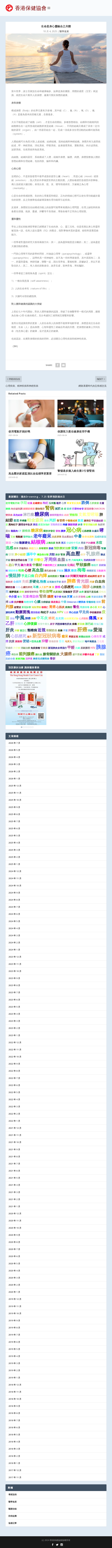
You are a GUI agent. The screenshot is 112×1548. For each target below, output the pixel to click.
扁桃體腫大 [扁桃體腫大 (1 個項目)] (53, 576)
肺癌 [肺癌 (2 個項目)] (28, 618)
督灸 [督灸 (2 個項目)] (61, 641)
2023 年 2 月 (14, 1028)
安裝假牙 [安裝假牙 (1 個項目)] (67, 591)
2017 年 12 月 (14, 1470)
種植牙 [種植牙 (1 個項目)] (94, 565)
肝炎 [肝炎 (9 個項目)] (10, 630)
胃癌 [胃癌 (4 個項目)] (52, 606)
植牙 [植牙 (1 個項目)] (58, 503)
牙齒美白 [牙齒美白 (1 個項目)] (23, 548)
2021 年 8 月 (14, 1156)
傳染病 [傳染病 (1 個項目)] (14, 654)
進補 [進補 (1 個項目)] (17, 587)
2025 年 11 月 (14, 792)
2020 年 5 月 (14, 1263)
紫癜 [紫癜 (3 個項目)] (74, 548)
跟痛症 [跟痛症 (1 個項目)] (68, 607)
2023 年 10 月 (14, 971)
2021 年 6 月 (14, 1170)
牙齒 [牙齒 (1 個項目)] (8, 560)
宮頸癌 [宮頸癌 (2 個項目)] (19, 624)
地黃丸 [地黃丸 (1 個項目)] (68, 641)
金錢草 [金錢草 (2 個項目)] (17, 582)
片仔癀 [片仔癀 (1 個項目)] (16, 647)
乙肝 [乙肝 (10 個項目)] (10, 623)
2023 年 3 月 (14, 1021)
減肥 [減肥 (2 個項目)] (57, 508)
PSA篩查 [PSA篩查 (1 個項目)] (90, 542)
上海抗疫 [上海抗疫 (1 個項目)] (50, 542)
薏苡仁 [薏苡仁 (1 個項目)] (23, 630)
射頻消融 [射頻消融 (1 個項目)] (20, 658)
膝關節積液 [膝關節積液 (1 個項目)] (29, 508)
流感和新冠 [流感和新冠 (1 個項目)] (100, 536)
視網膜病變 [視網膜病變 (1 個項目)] (89, 560)
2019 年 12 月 (14, 1299)
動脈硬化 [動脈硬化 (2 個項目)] (24, 543)
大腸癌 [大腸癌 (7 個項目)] (66, 653)
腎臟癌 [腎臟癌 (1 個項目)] (9, 647)
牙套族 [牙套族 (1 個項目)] (59, 570)
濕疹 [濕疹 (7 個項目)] (86, 586)
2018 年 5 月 (14, 1434)
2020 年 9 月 (14, 1235)
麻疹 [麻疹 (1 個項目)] (57, 554)
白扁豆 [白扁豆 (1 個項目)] (95, 530)
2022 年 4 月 (14, 1099)
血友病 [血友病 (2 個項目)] (59, 618)
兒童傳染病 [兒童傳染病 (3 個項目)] (31, 596)
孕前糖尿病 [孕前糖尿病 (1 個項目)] (95, 612)
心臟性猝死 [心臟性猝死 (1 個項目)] (26, 587)
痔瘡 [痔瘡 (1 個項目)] (65, 524)
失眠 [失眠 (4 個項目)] (25, 581)
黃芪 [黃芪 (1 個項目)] (100, 607)
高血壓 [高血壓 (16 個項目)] (73, 553)
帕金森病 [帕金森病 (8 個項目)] (35, 520)
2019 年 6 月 (14, 1342)
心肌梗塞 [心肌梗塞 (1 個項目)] (86, 530)
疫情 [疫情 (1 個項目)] (21, 591)
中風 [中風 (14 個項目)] (19, 617)
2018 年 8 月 (14, 1413)
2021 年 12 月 (14, 1128)
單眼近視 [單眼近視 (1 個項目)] (73, 636)
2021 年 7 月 (14, 1163)
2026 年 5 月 (14, 750)
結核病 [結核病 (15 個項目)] (38, 542)
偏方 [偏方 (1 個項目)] (29, 636)
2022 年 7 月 (14, 1078)
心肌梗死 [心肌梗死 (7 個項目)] (18, 636)
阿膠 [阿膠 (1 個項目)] (92, 581)
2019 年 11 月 (14, 1306)
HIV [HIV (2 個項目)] (92, 648)
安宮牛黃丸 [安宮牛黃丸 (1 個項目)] (43, 624)
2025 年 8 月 (14, 814)
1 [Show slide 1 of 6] (21, 727)
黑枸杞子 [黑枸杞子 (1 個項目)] (13, 524)
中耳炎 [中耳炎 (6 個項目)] (42, 617)
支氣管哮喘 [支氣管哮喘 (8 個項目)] (88, 514)
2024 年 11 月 (14, 878)
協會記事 (12, 1523)
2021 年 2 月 (14, 1199)
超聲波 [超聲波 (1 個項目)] (17, 607)
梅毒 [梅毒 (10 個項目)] (81, 570)
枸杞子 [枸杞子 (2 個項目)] (45, 612)
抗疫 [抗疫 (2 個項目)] (11, 641)
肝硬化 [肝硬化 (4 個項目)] (34, 581)
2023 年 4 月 (14, 1013)
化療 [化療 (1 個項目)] (66, 612)
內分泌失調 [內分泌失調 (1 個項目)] (16, 508)
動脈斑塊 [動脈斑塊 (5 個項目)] (22, 611)
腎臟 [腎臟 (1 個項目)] (62, 576)
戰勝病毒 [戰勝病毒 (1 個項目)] (84, 607)
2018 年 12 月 (14, 1384)
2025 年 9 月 (14, 807)
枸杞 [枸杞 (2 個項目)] (45, 503)
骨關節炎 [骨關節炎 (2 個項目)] (51, 630)
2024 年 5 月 (14, 921)
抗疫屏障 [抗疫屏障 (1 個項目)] (56, 536)
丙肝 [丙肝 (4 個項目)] (52, 520)
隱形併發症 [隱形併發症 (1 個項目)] (49, 530)
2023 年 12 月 (14, 956)
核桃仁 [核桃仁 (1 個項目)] (44, 607)
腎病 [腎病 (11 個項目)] (49, 508)
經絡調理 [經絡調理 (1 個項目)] (92, 576)
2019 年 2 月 (14, 1370)
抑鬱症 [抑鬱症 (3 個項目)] (38, 560)
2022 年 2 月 (14, 1113)
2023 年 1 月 (14, 1035)
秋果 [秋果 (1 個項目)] (58, 542)
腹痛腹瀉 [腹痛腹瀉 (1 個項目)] (61, 565)
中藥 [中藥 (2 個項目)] (63, 602)
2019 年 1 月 (14, 1377)
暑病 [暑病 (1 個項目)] (46, 520)
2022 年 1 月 (14, 1120)
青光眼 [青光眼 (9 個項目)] (82, 581)
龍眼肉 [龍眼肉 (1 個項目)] (14, 530)
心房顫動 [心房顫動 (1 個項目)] (83, 618)
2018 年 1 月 (14, 1463)
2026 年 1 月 (14, 778)
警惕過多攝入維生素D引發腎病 (75, 470)
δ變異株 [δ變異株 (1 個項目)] (81, 602)
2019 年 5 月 (14, 1349)
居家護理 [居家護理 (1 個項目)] (85, 647)
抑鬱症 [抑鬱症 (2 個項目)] (72, 630)
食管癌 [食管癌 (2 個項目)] (61, 520)
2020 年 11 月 (14, 1220)
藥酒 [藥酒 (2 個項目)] (74, 570)
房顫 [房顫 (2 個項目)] (52, 554)
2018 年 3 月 (14, 1448)
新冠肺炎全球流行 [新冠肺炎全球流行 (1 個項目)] (57, 647)
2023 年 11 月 (14, 964)
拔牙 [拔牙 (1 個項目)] (99, 576)
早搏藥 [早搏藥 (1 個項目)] (23, 520)
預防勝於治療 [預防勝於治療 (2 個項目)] (62, 548)
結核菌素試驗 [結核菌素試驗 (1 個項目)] (71, 618)
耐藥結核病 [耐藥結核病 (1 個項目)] (84, 636)
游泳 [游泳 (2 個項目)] (8, 543)
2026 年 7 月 (14, 743)
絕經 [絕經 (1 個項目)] (66, 515)
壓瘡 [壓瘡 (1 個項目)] (83, 542)
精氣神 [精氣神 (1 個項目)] (77, 587)
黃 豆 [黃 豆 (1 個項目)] (51, 587)
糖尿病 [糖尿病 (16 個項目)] (42, 514)
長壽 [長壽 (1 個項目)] (60, 630)
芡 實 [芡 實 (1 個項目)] (100, 618)
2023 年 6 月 (14, 999)
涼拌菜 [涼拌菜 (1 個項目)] (28, 658)
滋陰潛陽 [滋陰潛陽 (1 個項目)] (36, 607)
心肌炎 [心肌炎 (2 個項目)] (60, 607)
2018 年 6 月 (14, 1427)
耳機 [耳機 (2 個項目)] (35, 587)
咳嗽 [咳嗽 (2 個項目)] (11, 554)
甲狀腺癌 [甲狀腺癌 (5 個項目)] (83, 564)
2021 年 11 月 (14, 1135)
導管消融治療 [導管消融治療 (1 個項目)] (90, 524)
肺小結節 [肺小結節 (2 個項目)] (20, 554)
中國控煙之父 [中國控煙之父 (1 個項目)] (50, 565)
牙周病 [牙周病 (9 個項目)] (50, 559)
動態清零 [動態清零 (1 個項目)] (28, 602)
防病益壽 (12, 1516)
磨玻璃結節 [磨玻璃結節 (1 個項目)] (78, 641)
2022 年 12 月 (14, 1042)
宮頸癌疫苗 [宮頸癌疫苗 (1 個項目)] (56, 524)
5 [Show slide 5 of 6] (30, 727)
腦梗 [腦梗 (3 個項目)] (50, 596)
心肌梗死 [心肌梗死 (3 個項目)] (67, 587)
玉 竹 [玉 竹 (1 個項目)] (68, 560)
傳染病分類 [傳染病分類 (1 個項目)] (43, 554)
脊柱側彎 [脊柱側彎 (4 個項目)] (45, 591)
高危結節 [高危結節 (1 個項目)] (17, 515)
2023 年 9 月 (14, 978)
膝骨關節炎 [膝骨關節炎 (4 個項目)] (51, 654)
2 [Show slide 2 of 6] (23, 727)
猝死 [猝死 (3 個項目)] (51, 618)
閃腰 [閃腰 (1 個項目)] (90, 630)
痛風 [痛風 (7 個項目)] (93, 617)
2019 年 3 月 (14, 1363)
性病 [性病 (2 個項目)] (21, 570)
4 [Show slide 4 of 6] (28, 727)
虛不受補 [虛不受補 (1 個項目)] (77, 654)
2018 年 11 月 (14, 1391)
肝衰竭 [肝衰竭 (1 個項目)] (81, 596)
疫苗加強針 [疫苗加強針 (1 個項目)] (44, 524)
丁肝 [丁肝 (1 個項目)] (97, 654)
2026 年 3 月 (14, 764)
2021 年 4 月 (14, 1185)
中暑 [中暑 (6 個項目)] (78, 536)
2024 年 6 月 (14, 914)
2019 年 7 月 (14, 1334)
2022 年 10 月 (14, 1056)
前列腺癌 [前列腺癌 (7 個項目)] (27, 653)
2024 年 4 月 (14, 928)
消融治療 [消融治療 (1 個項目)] (25, 647)
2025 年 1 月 (14, 864)
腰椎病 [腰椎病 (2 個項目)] (26, 531)
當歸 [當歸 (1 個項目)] (98, 602)
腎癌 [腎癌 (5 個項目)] (43, 596)
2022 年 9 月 (14, 1063)
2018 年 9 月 (14, 1406)
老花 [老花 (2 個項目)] (16, 520)
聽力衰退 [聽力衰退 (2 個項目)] (26, 565)
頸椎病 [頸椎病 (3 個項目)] (32, 630)
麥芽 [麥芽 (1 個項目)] (52, 624)
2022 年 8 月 (14, 1070)
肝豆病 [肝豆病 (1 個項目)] (80, 624)
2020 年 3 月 (14, 1277)
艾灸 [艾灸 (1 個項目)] (12, 536)
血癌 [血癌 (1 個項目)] (81, 591)
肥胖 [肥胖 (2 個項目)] (75, 592)
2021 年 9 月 (14, 1149)
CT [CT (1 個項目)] (19, 530)
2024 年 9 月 (14, 892)
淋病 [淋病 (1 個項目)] (8, 508)
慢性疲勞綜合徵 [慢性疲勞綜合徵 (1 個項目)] (19, 560)
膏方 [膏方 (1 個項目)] (19, 596)
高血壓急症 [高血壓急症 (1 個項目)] (68, 536)
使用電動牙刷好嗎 (19, 431)
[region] (26, 700)
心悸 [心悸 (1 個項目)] (64, 503)
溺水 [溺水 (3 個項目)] (67, 570)
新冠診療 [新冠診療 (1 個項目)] (26, 607)
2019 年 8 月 (14, 1327)
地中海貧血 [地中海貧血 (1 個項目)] (90, 641)
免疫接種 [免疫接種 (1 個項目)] (35, 647)
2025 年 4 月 (14, 842)
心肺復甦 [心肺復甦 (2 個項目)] (96, 587)
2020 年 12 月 (14, 1213)
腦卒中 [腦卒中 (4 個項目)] (31, 554)
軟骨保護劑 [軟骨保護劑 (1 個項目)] (88, 536)
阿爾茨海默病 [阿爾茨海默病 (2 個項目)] (78, 576)
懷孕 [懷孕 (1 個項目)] (16, 548)
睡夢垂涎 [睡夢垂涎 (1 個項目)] (14, 591)
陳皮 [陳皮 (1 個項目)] (103, 554)
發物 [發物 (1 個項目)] (58, 530)
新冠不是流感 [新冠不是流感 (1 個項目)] (91, 591)
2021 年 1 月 (14, 1206)
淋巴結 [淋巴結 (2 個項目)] (89, 624)
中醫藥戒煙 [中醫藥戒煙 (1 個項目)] (71, 520)
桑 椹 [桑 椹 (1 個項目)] (63, 508)
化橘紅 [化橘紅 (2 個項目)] (71, 565)
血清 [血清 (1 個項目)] (75, 596)
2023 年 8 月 (14, 985)
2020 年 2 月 (14, 1284)
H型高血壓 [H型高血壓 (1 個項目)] (35, 641)
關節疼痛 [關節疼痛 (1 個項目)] (13, 570)
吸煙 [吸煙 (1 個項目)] (69, 508)
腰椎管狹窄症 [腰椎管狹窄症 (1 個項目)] (31, 591)
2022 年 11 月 (14, 1049)
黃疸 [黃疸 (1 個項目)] (35, 524)
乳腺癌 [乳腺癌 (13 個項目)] (93, 553)
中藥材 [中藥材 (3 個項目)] (37, 565)
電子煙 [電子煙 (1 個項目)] (57, 596)
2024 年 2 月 (14, 942)
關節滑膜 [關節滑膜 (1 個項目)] (72, 524)
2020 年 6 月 (14, 1256)
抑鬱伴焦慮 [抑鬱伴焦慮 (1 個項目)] (88, 654)
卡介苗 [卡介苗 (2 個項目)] (12, 596)
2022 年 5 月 (14, 1092)
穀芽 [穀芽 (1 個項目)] (83, 554)
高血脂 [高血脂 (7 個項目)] (38, 570)
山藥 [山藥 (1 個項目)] (11, 602)
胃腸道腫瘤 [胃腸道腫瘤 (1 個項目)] (97, 596)
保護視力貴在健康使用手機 (73, 431)
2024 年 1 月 (14, 949)
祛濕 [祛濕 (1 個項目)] (29, 503)
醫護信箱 (12, 1508)
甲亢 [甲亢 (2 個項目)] (17, 565)
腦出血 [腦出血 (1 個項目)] (38, 654)
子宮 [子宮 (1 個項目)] (65, 630)
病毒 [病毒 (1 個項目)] (74, 624)
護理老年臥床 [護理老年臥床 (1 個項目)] (25, 524)
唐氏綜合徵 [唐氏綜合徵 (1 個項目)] (50, 570)
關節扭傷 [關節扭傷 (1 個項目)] (10, 587)
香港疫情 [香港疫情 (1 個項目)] (53, 641)
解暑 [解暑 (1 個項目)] (80, 524)
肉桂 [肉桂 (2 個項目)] (81, 548)
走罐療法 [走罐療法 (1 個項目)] (37, 503)
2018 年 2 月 (14, 1456)
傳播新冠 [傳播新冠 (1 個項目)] (91, 570)
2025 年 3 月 (14, 850)
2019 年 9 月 (14, 1320)
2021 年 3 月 (14, 1192)
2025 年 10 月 (14, 800)
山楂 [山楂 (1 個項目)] (88, 596)
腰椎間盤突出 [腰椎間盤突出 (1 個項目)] (57, 515)
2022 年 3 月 (14, 1106)
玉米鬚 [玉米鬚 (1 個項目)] (52, 503)
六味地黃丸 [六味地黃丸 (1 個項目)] (77, 560)
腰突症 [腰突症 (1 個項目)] (87, 520)
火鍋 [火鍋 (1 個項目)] (77, 647)
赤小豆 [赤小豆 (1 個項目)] (93, 607)
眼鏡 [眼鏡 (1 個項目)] (51, 548)
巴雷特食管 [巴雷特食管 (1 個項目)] (78, 508)
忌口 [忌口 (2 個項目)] (11, 565)
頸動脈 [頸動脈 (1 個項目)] (19, 536)
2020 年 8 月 (14, 1242)
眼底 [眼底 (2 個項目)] (80, 520)
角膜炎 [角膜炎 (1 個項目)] (52, 612)
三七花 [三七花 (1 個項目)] (100, 641)
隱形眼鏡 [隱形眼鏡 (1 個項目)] (35, 612)
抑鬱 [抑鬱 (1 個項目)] (17, 630)
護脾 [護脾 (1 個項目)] (63, 530)
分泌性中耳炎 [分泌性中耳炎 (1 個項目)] (73, 542)
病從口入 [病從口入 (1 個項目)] (33, 548)
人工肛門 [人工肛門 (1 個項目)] (43, 587)
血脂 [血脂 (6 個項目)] (61, 559)
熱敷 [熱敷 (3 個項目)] (43, 581)
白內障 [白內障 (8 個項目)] (41, 575)
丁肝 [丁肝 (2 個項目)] (30, 560)
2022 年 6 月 (14, 1085)
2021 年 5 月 (14, 1177)
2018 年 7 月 (14, 1420)
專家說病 (12, 1494)
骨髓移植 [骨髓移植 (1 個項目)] (91, 602)
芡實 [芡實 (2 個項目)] (69, 596)
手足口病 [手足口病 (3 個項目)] (27, 576)
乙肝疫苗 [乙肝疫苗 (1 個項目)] (94, 503)
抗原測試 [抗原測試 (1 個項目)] (57, 591)
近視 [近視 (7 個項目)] (42, 630)
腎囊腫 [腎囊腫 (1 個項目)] (44, 647)
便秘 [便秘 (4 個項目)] (26, 641)
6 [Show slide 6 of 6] (32, 727)
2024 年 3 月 (14, 935)
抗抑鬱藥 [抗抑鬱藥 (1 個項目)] (18, 602)
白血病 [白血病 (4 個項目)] (100, 581)
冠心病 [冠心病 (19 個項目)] (73, 529)
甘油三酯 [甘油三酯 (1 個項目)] (98, 624)
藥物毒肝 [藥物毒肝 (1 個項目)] (40, 508)
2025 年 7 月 (14, 821)
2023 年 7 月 (14, 992)
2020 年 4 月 (14, 1270)
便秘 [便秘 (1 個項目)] (12, 618)
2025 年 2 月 (14, 857)
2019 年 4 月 (14, 1356)
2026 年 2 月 (14, 771)
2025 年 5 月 (14, 835)
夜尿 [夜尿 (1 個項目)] (67, 576)
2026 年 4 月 (14, 757)
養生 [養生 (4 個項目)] (76, 606)
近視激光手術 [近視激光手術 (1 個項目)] (54, 581)
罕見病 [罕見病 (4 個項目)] (84, 612)
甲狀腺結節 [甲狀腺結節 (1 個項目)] (97, 520)
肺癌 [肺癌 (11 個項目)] (71, 581)
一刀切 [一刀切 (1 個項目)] (15, 542)
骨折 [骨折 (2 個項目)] (52, 658)
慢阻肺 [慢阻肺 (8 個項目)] (14, 575)
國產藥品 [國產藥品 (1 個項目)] (55, 602)
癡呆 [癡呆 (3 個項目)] (65, 636)
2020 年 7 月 (14, 1249)
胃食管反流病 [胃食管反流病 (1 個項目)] (74, 503)
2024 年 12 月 (14, 871)
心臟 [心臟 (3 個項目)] (37, 601)
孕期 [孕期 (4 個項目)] (23, 502)
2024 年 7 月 (14, 906)
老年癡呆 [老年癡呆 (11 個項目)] (42, 536)
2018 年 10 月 (14, 1399)
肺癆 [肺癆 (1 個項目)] (33, 618)
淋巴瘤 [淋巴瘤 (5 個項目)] (28, 514)
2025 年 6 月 (14, 828)
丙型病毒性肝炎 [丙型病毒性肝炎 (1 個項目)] (63, 624)
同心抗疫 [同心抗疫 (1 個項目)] (73, 612)
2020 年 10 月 (14, 1227)
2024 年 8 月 (14, 899)
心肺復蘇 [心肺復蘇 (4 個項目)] (30, 623)
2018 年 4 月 (14, 1441)
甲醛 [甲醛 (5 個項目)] (71, 647)
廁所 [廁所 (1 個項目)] (64, 581)
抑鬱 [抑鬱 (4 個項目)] (45, 641)
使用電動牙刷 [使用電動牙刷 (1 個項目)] (13, 503)
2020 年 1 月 (14, 1292)
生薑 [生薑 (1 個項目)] (101, 503)
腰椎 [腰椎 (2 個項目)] (57, 587)
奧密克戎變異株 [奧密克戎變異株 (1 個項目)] (41, 658)
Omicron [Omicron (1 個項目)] (72, 602)
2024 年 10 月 (14, 885)
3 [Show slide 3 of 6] (26, 727)
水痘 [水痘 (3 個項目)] (99, 542)
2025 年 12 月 (14, 785)
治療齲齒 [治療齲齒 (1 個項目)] (45, 602)
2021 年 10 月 (14, 1142)
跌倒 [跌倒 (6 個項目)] (85, 502)
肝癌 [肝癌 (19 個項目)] (82, 629)
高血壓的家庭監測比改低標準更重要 (30, 473)
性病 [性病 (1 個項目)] (64, 596)
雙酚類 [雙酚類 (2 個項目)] (73, 515)
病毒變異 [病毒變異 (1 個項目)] (43, 548)
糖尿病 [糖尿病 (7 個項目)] (37, 530)
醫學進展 (64, 31)
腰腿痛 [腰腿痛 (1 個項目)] (18, 641)
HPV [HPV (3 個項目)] (60, 612)
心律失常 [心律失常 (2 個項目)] (96, 636)
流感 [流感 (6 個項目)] (9, 547)
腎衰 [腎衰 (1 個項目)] (63, 554)
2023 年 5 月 (14, 1006)
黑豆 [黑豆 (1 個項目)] (63, 542)
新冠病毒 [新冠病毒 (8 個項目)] (92, 547)
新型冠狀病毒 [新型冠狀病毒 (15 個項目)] (46, 635)
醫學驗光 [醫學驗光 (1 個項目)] (28, 536)
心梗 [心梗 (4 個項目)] (27, 570)
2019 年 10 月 (14, 1313)
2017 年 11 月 (14, 1477)
